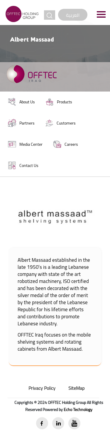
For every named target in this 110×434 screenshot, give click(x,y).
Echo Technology (78, 409)
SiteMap (76, 388)
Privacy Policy (41, 388)
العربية (72, 15)
